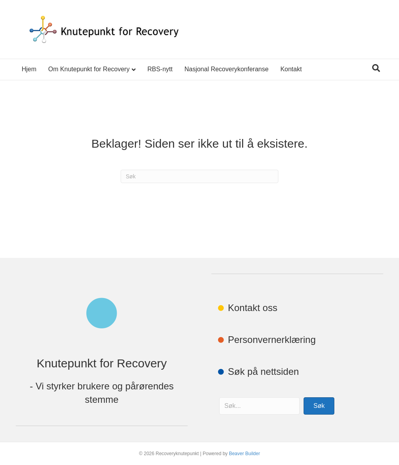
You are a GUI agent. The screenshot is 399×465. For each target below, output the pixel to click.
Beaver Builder (244, 453)
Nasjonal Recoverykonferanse (226, 69)
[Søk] (376, 68)
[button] (319, 406)
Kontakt (291, 69)
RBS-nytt (160, 69)
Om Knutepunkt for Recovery (88, 69)
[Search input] (259, 406)
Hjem (29, 69)
